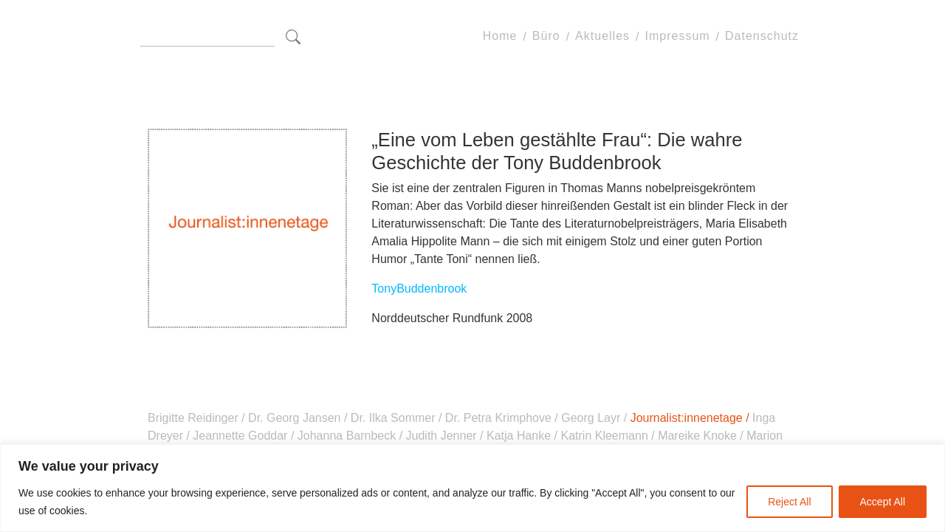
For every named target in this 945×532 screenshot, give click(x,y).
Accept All (882, 502)
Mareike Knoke (697, 435)
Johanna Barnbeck (346, 435)
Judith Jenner (441, 435)
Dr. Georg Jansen (294, 418)
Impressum (677, 36)
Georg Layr (591, 418)
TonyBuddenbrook (419, 288)
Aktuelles (602, 36)
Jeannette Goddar (240, 435)
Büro (546, 36)
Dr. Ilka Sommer (393, 418)
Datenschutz (762, 36)
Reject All (789, 502)
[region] (472, 488)
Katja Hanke (519, 435)
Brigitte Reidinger (194, 418)
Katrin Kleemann (604, 435)
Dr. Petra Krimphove (497, 418)
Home (500, 36)
